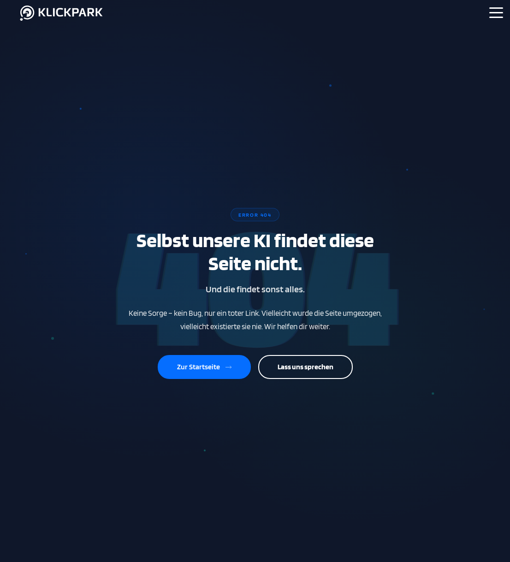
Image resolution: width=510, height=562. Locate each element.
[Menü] (496, 12)
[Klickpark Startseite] (62, 21)
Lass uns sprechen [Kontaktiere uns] (305, 366)
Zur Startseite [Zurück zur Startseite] (204, 366)
